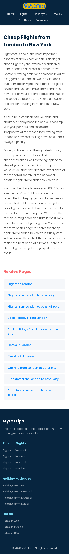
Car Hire (25, 20)
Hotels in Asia (11, 521)
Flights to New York (15, 462)
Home (11, 14)
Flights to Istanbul (14, 468)
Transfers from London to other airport (30, 393)
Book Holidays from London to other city (33, 331)
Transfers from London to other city (33, 379)
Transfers (43, 20)
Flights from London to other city (31, 295)
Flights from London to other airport (33, 306)
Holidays (40, 14)
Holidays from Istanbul (17, 491)
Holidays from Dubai (16, 504)
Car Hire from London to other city (32, 368)
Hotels (57, 14)
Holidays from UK (13, 485)
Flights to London (20, 284)
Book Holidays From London (27, 318)
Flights (24, 14)
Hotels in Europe (13, 527)
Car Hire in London (21, 356)
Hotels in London (19, 345)
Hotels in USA (11, 533)
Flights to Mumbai (14, 450)
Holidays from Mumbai (17, 498)
